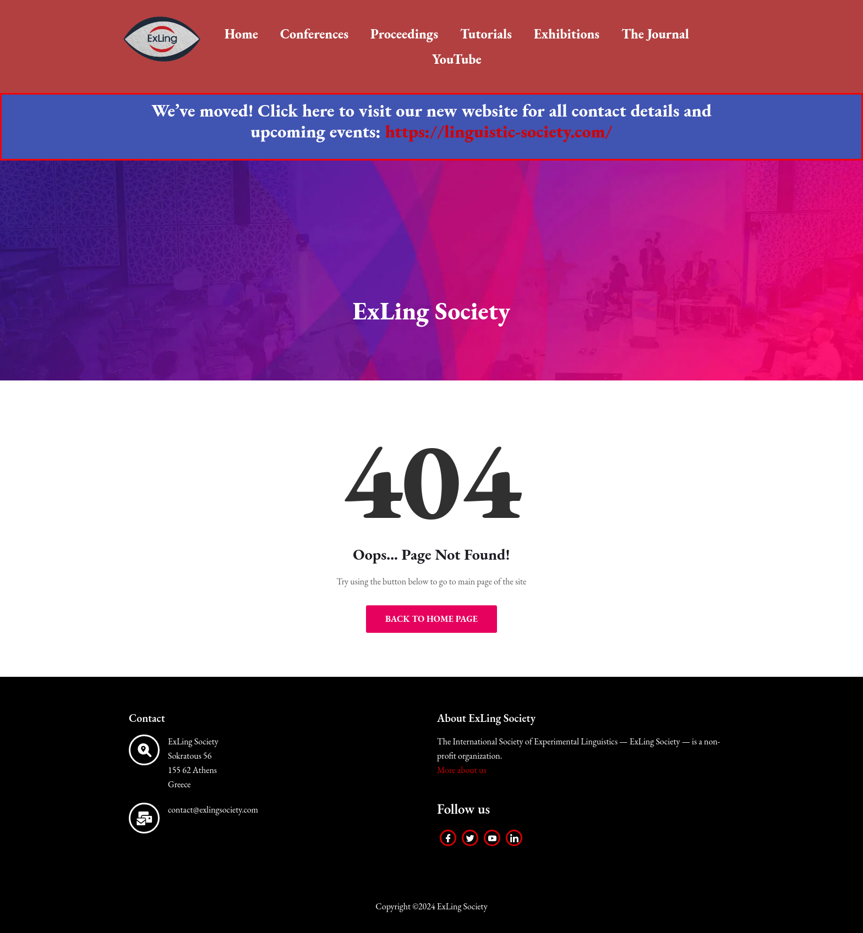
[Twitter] (470, 838)
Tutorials (486, 33)
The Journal (655, 33)
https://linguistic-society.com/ (499, 131)
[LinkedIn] (514, 838)
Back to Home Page (431, 619)
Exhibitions (566, 33)
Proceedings (404, 33)
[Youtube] (492, 838)
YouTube (457, 59)
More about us (462, 770)
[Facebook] (448, 838)
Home (241, 33)
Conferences (314, 33)
